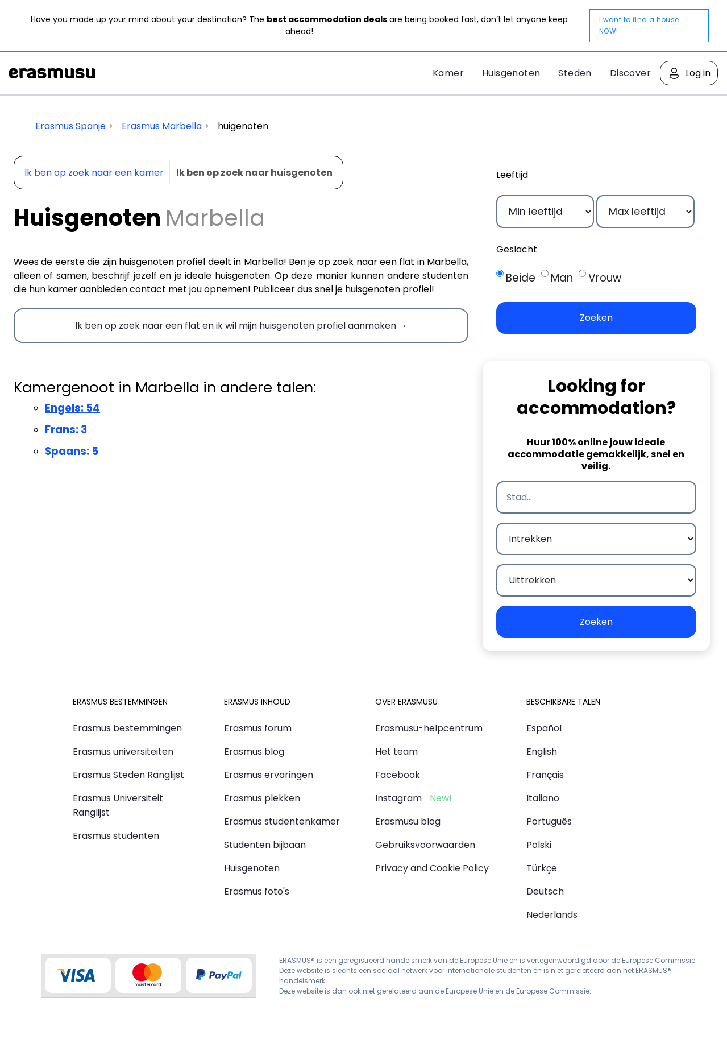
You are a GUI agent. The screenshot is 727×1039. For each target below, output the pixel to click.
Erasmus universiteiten (123, 751)
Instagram (398, 798)
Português (549, 821)
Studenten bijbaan (265, 844)
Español (544, 728)
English (541, 751)
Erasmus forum (258, 728)
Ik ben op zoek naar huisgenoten (254, 172)
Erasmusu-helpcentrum (429, 728)
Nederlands (552, 914)
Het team (396, 751)
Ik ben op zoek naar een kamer (94, 172)
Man (562, 277)
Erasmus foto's (256, 891)
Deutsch (545, 891)
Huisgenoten (511, 73)
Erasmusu (52, 73)
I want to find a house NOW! (639, 25)
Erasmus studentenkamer (282, 821)
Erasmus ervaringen (268, 774)
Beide (520, 277)
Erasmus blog (254, 751)
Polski (538, 844)
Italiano (542, 798)
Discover (630, 73)
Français (545, 774)
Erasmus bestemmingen (127, 728)
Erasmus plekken (262, 798)
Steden (574, 73)
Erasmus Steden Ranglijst (128, 774)
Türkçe (541, 868)
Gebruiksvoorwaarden (425, 844)
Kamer (448, 73)
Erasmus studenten (116, 835)
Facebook (397, 774)
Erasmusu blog (408, 821)
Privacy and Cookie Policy (432, 868)
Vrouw (604, 277)
